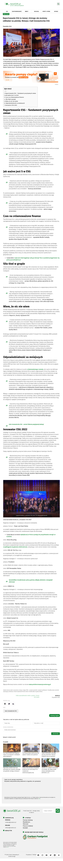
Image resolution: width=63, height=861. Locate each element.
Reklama (35, 854)
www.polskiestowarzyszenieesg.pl (40, 684)
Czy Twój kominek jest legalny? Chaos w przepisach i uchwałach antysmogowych (11, 754)
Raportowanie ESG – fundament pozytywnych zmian (20, 93)
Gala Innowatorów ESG (11, 711)
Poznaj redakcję (28, 820)
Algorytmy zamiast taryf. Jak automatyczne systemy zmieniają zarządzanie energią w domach (11, 769)
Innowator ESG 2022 (11, 105)
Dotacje (56, 11)
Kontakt (25, 828)
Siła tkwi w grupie (10, 99)
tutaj (39, 798)
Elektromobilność (17, 11)
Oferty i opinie (46, 11)
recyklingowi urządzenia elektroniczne (15, 547)
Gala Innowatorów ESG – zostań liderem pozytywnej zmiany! (26, 424)
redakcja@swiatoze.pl (10, 822)
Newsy (26, 11)
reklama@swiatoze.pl (10, 827)
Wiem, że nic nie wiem (11, 101)
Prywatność (29, 854)
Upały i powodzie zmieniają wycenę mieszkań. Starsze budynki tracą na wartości (49, 754)
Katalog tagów (54, 715)
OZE (7, 11)
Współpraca (26, 822)
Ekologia (36, 11)
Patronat (6, 14)
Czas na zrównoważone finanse (14, 97)
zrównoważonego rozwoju (35, 369)
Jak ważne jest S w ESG (12, 95)
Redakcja (57, 695)
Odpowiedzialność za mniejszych (15, 103)
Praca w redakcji (28, 826)
